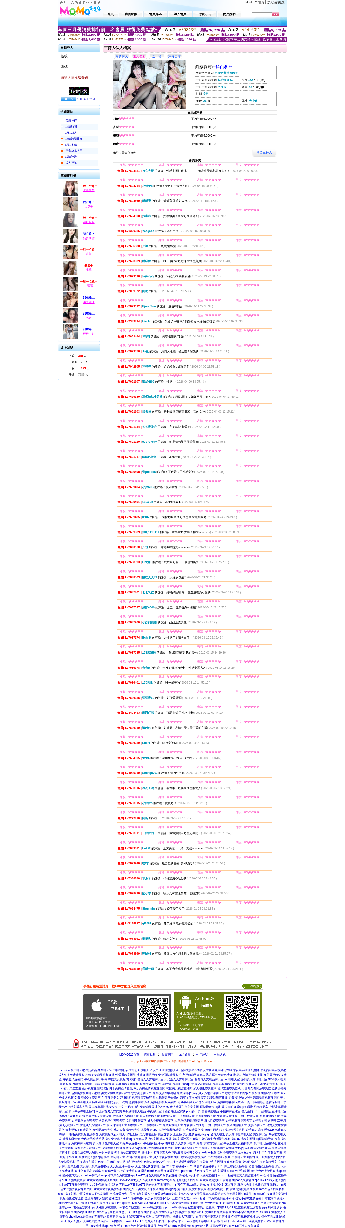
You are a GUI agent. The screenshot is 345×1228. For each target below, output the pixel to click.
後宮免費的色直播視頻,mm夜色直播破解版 (257, 1189)
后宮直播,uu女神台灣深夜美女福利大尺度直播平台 (139, 1216)
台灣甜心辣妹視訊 (69, 1116)
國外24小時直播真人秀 (73, 1107)
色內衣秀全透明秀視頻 (95, 1139)
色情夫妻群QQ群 (191, 1070)
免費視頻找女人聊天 (112, 1134)
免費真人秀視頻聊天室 (209, 1079)
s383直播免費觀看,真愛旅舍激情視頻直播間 (90, 1180)
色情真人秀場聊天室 (150, 1079)
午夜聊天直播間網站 (90, 1102)
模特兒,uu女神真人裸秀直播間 (197, 1175)
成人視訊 (71, 163)
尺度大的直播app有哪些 (237, 1107)
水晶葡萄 (89, 190)
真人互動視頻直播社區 (174, 1139)
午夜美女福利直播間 (246, 1070)
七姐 (89, 318)
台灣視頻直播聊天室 (273, 1111)
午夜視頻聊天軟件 (95, 1079)
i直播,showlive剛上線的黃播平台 (245, 1221)
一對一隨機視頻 (254, 1102)
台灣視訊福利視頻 (224, 1139)
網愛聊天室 (260, 1134)
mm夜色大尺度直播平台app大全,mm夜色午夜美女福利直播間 (186, 1171)
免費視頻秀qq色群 (240, 1097)
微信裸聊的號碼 (139, 1102)
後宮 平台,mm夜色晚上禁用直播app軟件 (197, 1221)
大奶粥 (88, 206)
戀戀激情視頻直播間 (266, 1097)
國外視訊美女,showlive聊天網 (81, 1175)
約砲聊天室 (261, 1107)
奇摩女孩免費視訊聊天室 (156, 1084)
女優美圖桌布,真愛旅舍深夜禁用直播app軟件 (222, 1193)
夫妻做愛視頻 (210, 1111)
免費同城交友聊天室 (87, 1097)
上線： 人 (78, 355)
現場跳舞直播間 (217, 1097)
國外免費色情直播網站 (226, 1074)
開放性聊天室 (207, 1102)
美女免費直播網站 (194, 1134)
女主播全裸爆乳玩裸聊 (217, 1070)
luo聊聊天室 (232, 1079)
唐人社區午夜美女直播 (184, 1107)
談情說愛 (71, 156)
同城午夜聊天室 (187, 1102)
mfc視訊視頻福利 (201, 1139)
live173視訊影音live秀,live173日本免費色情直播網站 (165, 1203)
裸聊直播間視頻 (147, 1074)
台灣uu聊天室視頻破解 (197, 1129)
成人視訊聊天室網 (204, 1088)
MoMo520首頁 (254, 2)
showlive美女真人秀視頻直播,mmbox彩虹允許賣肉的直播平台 (159, 1180)
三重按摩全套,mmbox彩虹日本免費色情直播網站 (203, 1198)
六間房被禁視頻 (268, 1084)
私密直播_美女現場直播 (141, 1134)
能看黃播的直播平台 (262, 1166)
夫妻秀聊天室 (256, 1125)
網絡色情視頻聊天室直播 (229, 1129)
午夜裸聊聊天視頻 (134, 1111)
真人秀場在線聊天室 (211, 1093)
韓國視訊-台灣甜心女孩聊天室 (132, 1070)
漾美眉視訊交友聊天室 (96, 1116)
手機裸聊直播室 (230, 1111)
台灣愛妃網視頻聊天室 (189, 1120)
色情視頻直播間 (252, 1074)
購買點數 (149, 1054)
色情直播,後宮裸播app (245, 1216)
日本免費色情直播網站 (123, 1088)
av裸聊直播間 (246, 1139)
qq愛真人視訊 (216, 1134)
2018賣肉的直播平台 (203, 1166)
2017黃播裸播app (177, 1166)
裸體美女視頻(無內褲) (122, 1079)
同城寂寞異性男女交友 (103, 1107)
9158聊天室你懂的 (81, 1084)
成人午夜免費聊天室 (71, 1074)
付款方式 (220, 1054)
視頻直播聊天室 (270, 1116)
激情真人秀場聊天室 (254, 1079)
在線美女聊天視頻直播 (99, 1074)
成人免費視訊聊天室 (160, 1120)
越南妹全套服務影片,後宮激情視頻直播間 (119, 1171)
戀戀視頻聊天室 (141, 1093)
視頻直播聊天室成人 (230, 1088)
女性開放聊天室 (136, 1120)
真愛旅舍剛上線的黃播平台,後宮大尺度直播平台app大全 (94, 1203)
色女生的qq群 (250, 1111)
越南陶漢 (89, 302)
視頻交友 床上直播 (170, 1134)
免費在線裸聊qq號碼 (230, 1102)
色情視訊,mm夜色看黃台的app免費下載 (182, 1226)
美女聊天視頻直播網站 (94, 1166)
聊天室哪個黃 (71, 1139)
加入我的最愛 (276, 2)
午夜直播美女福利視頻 (116, 1097)
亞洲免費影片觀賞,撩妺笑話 (102, 1198)
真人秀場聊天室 (150, 1116)
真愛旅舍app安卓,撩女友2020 (174, 1193)
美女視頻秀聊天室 (186, 1148)
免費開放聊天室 (206, 1116)
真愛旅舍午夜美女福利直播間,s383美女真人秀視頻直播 (129, 1189)
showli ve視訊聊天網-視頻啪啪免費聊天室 (85, 1070)
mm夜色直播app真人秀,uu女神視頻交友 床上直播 (204, 1184)
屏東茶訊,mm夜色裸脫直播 (122, 1207)
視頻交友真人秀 (247, 1084)
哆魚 (89, 254)
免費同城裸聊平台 (224, 1084)
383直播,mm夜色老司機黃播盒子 (106, 1212)
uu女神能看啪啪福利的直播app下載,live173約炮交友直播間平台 (131, 1184)
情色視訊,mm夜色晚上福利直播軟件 (133, 1226)
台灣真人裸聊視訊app (260, 1129)
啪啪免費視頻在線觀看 (83, 1134)
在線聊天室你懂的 (167, 1097)
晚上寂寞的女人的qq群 (185, 1111)
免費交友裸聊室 (201, 1084)
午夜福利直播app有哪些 (264, 1093)
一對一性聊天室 (248, 1116)
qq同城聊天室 (264, 1139)
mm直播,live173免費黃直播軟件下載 (147, 1221)
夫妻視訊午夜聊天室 (112, 1120)
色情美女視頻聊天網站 (85, 1093)
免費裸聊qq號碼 (187, 1093)
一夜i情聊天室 (185, 1116)
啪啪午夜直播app (236, 1093)
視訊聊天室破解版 (143, 1097)
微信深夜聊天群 (276, 1102)
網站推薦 (71, 144)
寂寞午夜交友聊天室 (193, 1097)
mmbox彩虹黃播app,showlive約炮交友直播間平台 (173, 1207)
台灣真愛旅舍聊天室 (85, 1120)
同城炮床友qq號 (210, 1107)
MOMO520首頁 (129, 1054)
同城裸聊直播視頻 (127, 1084)
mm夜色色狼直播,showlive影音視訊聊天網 (226, 1203)
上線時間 (71, 126)
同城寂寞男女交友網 (109, 1111)
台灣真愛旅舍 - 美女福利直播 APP (132, 1193)
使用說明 (202, 1054)
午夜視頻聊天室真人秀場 (195, 1074)
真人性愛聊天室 (214, 1120)
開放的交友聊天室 (153, 1166)
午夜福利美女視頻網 (273, 1070)
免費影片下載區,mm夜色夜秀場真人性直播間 (201, 1216)
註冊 (80, 99)
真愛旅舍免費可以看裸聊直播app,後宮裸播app (229, 1180)
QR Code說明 (252, 986)
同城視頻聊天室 (104, 1084)
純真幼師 (89, 238)
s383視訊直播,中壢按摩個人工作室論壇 (83, 1193)
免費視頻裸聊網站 (164, 1093)
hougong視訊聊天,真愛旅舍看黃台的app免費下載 (197, 1189)
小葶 (89, 269)
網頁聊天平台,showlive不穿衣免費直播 (234, 1226)
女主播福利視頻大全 (166, 1070)
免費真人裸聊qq (121, 1139)
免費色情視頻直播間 (152, 1088)
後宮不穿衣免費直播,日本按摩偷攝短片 (260, 1198)
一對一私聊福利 (129, 1107)
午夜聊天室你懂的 (158, 1111)
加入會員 (185, 1054)
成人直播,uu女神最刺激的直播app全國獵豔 (95, 1221)
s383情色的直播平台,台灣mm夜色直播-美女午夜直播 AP (165, 1212)
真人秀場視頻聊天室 (239, 1134)
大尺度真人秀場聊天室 (178, 1079)
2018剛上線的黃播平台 (233, 1166)
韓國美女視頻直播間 (179, 1088)
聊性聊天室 (168, 1116)
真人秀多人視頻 (185, 1143)
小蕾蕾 (88, 285)
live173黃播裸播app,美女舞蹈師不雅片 (146, 1198)
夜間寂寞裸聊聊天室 (139, 1157)
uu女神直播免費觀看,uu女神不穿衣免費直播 (230, 1212)
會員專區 (167, 1054)
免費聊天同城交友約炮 (154, 1107)
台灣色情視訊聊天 (170, 1129)
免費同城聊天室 (168, 1074)
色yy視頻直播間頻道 (95, 1088)
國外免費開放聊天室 (258, 1088)
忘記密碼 (89, 99)
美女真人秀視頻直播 (146, 1139)
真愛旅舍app (149, 1129)
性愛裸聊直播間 (125, 1074)
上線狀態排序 (74, 138)
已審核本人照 (74, 150)
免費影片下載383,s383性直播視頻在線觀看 (233, 1207)
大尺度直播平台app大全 (125, 1166)
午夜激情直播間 (73, 1079)
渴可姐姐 (89, 222)
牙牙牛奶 (89, 334)
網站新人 (71, 132)
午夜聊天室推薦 (227, 1116)
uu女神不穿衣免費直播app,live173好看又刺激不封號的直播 (139, 1175)
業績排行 (71, 120)
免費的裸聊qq (181, 1084)
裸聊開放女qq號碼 (116, 1102)
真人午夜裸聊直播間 (82, 1111)
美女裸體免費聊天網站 (115, 1093)
